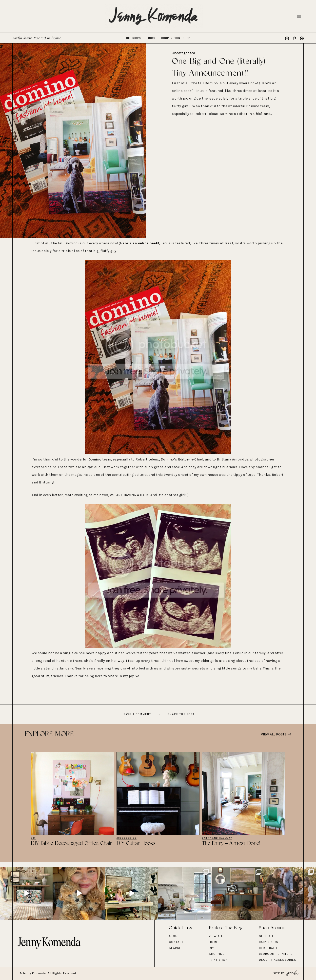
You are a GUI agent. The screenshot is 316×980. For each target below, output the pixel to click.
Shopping (217, 954)
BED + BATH (268, 948)
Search (175, 948)
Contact (176, 942)
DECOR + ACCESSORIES (277, 959)
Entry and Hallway (217, 838)
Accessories (127, 838)
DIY (33, 838)
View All (216, 936)
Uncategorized (183, 53)
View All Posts (276, 734)
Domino (94, 459)
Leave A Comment (136, 714)
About (174, 936)
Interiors (133, 38)
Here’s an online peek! (139, 243)
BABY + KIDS (268, 942)
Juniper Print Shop (175, 38)
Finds (150, 38)
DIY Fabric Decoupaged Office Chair (71, 843)
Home (213, 942)
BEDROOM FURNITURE (276, 954)
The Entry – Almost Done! (231, 843)
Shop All (266, 936)
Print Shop (218, 959)
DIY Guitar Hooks (136, 843)
